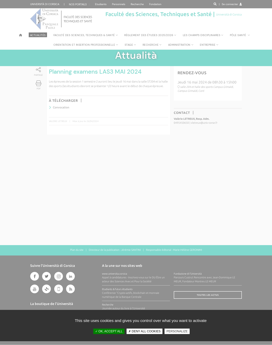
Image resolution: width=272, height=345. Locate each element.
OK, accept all (109, 331)
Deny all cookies (144, 331)
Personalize (177, 331)
